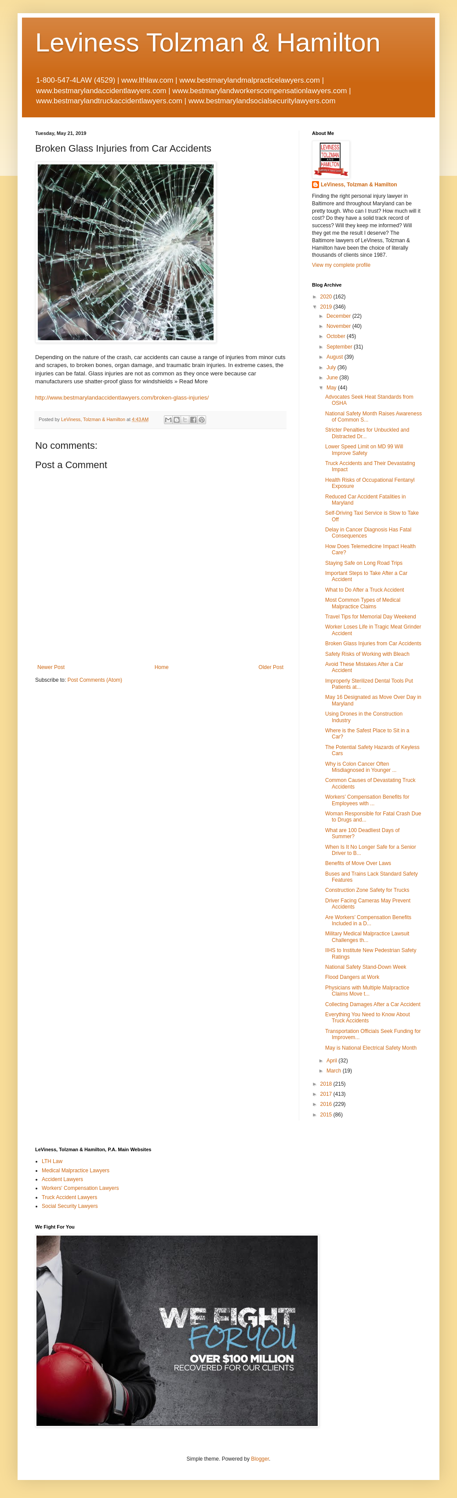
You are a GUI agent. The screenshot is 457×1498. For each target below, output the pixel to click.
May (332, 388)
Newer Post (51, 667)
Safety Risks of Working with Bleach (367, 654)
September (340, 347)
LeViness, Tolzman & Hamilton (359, 185)
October (336, 336)
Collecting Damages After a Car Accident (373, 1004)
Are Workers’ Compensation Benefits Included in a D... (368, 920)
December (339, 316)
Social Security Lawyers (70, 1206)
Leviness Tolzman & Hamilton (208, 42)
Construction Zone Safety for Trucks (367, 890)
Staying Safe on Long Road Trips (364, 563)
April (332, 1061)
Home (162, 667)
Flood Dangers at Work (352, 977)
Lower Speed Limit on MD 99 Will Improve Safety (364, 450)
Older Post (270, 667)
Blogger (260, 1459)
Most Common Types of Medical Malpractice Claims (362, 603)
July (331, 367)
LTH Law (52, 1161)
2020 (327, 297)
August (335, 357)
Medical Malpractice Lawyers (75, 1170)
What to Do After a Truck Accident (364, 590)
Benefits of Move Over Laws (358, 863)
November (339, 326)
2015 (327, 1115)
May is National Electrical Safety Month (371, 1048)
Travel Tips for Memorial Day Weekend (370, 617)
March (334, 1071)
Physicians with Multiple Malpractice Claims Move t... (367, 991)
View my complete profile (341, 265)
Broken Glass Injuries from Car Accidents (373, 643)
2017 (327, 1094)
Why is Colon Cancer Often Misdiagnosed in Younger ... (360, 767)
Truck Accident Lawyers (69, 1197)
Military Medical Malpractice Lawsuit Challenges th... (367, 937)
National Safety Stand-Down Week (365, 967)
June (332, 377)
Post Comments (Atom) (94, 680)
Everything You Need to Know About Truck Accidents (367, 1017)
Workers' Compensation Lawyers (80, 1188)
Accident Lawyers (62, 1179)
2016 (327, 1104)
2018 (327, 1084)
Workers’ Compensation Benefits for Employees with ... (367, 800)
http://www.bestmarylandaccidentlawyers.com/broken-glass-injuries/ (122, 397)
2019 (327, 307)
